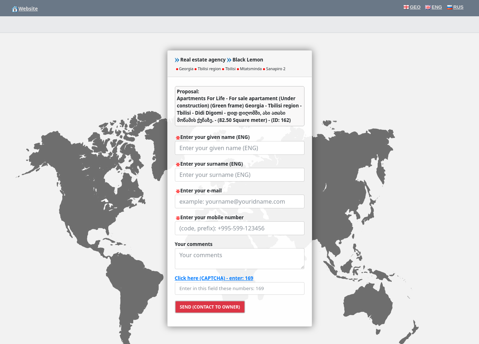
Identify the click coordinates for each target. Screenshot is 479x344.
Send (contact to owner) (210, 307)
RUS (455, 7)
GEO (412, 7)
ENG (433, 7)
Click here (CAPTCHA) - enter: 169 (214, 278)
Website (25, 8)
